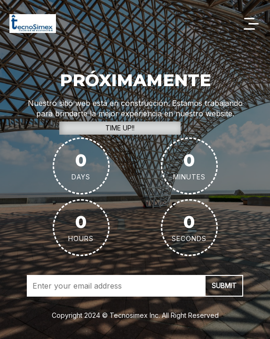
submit (224, 286)
